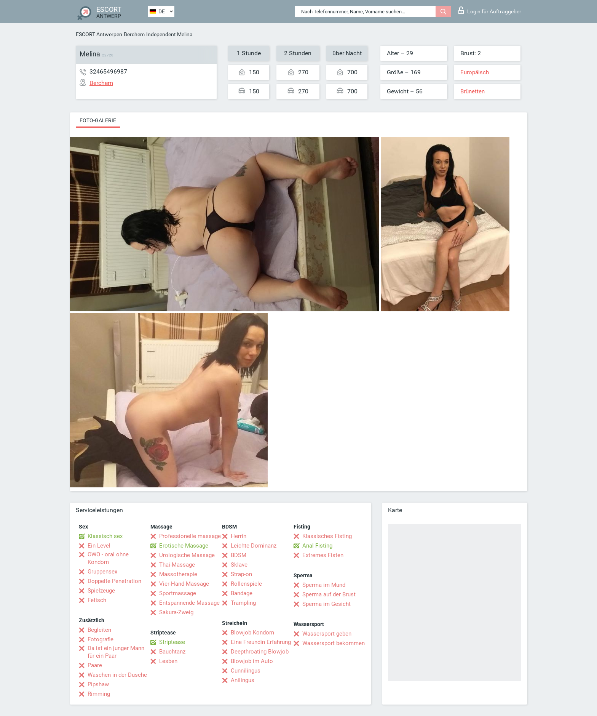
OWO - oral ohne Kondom (108, 558)
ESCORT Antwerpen (99, 34)
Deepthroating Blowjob (260, 651)
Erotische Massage (183, 545)
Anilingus (242, 680)
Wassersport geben (326, 633)
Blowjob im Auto (252, 661)
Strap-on (241, 574)
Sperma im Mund (323, 584)
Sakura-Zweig (176, 612)
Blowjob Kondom (252, 632)
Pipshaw (98, 684)
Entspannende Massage (189, 602)
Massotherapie (178, 574)
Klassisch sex (105, 536)
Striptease (172, 642)
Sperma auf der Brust (329, 594)
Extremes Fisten (322, 555)
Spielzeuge (101, 590)
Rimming (99, 693)
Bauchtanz (172, 651)
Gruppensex (102, 571)
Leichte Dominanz (253, 545)
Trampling (243, 602)
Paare (95, 665)
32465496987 (108, 71)
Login (489, 10)
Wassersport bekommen (333, 643)
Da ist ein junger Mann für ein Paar (116, 652)
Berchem (134, 34)
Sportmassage (177, 593)
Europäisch (474, 72)
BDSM (238, 555)
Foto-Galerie (98, 120)
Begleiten (99, 629)
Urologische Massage (187, 555)
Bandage (241, 593)
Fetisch (97, 600)
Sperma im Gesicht (326, 604)
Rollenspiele (246, 583)
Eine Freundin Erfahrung (261, 642)
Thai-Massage (177, 564)
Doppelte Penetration (114, 581)
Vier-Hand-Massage (184, 583)
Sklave (239, 564)
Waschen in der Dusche (117, 674)
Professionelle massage (190, 536)
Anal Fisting (317, 545)
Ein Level (99, 545)
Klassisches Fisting (327, 536)
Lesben (168, 661)
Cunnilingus (245, 670)
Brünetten (472, 91)
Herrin (238, 536)
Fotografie (100, 639)
